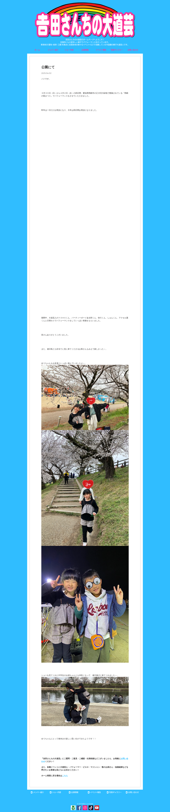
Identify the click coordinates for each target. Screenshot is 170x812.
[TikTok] (91, 807)
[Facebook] (79, 807)
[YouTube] (96, 807)
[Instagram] (85, 807)
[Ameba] (73, 807)
